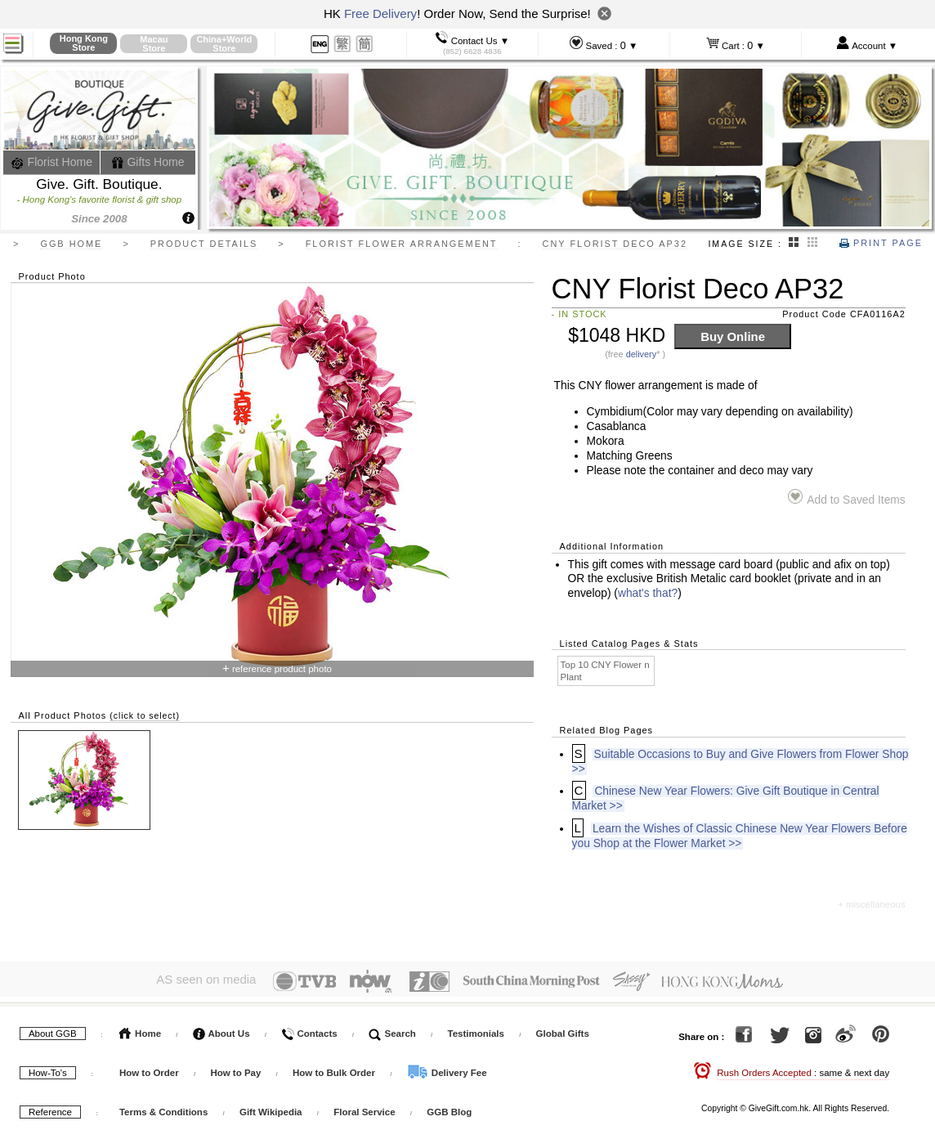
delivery (641, 354)
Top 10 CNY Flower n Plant (605, 671)
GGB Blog (449, 1108)
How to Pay (236, 1069)
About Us (221, 1029)
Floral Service (364, 1108)
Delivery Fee (447, 1069)
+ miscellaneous (872, 904)
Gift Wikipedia (270, 1108)
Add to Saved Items (846, 497)
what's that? (648, 593)
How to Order (149, 1069)
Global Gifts (562, 1029)
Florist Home (51, 161)
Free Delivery (380, 13)
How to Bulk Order (335, 1069)
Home (140, 1029)
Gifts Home (148, 161)
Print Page (881, 243)
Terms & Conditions (163, 1108)
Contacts (309, 1029)
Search (392, 1029)
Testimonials (476, 1029)
